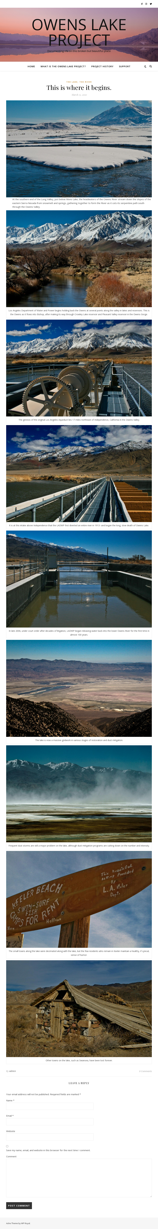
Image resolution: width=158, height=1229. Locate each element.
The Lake (72, 82)
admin (12, 1071)
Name (10, 1100)
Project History (102, 66)
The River (85, 82)
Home (31, 66)
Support (125, 66)
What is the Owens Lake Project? (63, 66)
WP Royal (25, 1223)
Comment (11, 1156)
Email (10, 1115)
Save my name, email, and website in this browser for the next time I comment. (48, 1150)
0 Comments (145, 1071)
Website (10, 1131)
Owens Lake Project (79, 31)
